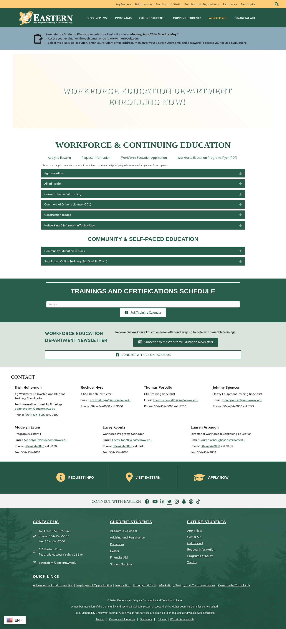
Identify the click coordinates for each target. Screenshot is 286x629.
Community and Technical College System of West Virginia (136, 606)
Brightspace (143, 4)
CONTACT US (46, 522)
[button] (277, 4)
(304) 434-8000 (35, 414)
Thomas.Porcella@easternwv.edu (175, 400)
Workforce (218, 18)
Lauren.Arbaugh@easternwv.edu (222, 440)
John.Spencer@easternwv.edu (242, 400)
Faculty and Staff (168, 4)
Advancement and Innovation (53, 585)
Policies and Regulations (201, 4)
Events (114, 550)
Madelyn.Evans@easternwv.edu (45, 440)
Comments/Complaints (234, 585)
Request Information (201, 549)
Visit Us (192, 562)
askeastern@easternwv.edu (57, 562)
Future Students (152, 18)
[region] (143, 91)
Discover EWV (97, 18)
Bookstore (117, 544)
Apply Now (194, 530)
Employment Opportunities (94, 585)
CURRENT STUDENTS (131, 522)
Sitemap (162, 619)
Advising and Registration (127, 537)
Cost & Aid (194, 536)
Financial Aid (245, 18)
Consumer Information (122, 619)
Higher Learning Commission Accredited (194, 606)
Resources (230, 4)
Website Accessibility (182, 619)
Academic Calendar (123, 530)
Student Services (121, 564)
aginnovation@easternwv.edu (35, 408)
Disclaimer (146, 619)
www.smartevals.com (124, 38)
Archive (100, 619)
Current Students (187, 18)
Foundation (122, 585)
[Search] (143, 304)
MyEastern (123, 4)
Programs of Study (200, 555)
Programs (123, 18)
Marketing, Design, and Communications (187, 585)
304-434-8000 (34, 446)
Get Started (195, 543)
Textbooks (248, 4)
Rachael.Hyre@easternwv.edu (110, 400)
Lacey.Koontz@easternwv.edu (132, 440)
